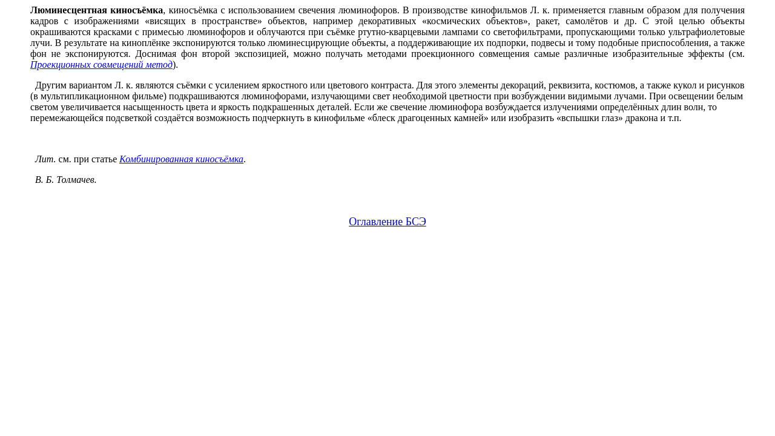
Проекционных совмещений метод (101, 64)
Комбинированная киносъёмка (181, 159)
